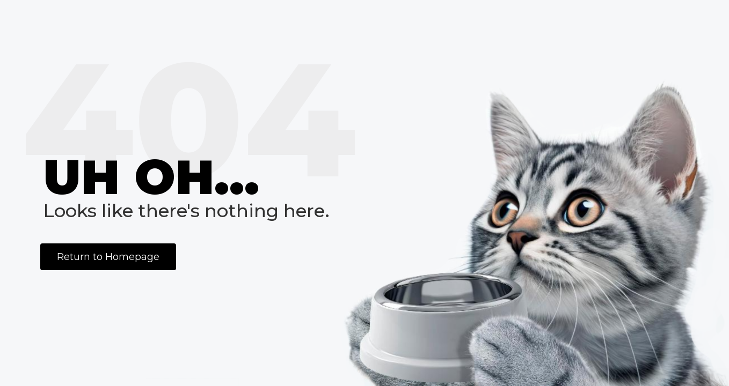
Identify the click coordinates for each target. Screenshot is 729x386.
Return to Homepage (108, 257)
